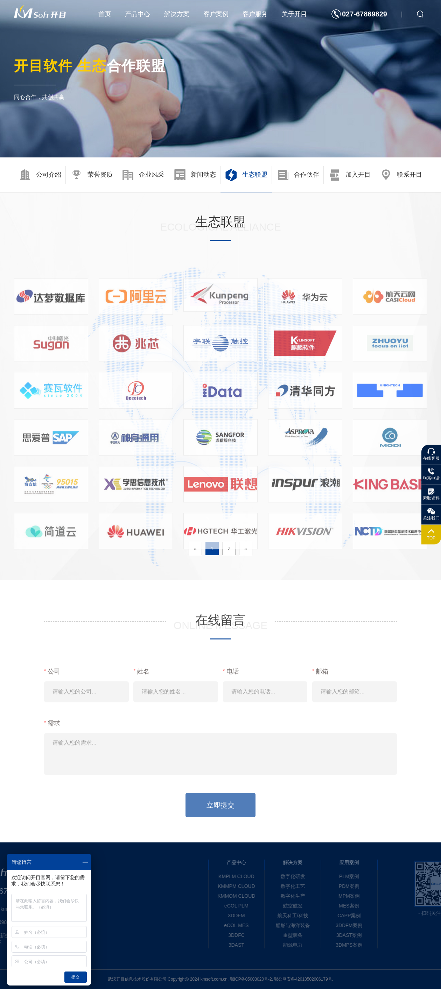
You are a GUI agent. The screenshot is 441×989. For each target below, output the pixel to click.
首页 (104, 13)
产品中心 (137, 13)
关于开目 (294, 13)
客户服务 (255, 13)
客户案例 (216, 13)
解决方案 (176, 13)
